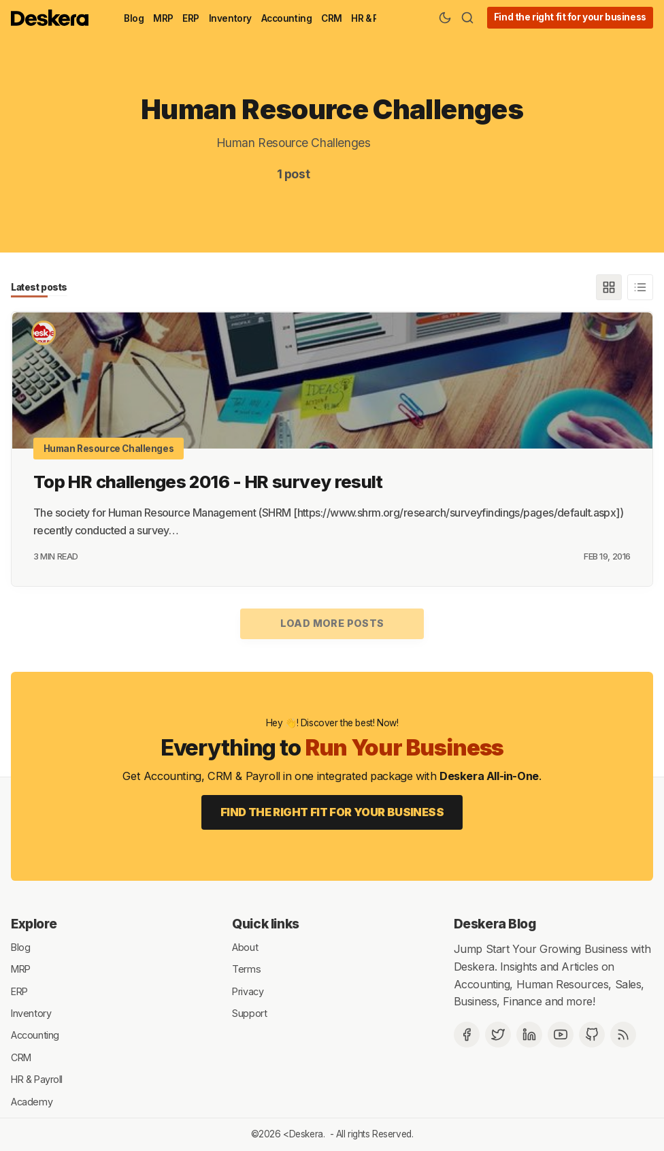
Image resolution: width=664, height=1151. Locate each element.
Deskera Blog (495, 923)
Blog (134, 18)
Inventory (230, 18)
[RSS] (623, 1034)
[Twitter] (498, 1034)
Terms (246, 968)
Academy (31, 1101)
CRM (331, 18)
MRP (163, 18)
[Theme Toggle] (445, 17)
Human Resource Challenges (109, 447)
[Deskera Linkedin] (529, 1034)
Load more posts (332, 623)
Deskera (306, 1134)
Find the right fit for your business (570, 17)
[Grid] (609, 287)
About (245, 946)
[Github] (592, 1034)
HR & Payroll (37, 1078)
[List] (640, 287)
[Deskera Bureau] (43, 333)
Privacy (247, 990)
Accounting (286, 18)
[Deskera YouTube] (561, 1034)
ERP (190, 18)
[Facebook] (467, 1034)
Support (249, 1012)
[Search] (467, 17)
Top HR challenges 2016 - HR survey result (208, 480)
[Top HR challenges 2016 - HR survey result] (332, 380)
